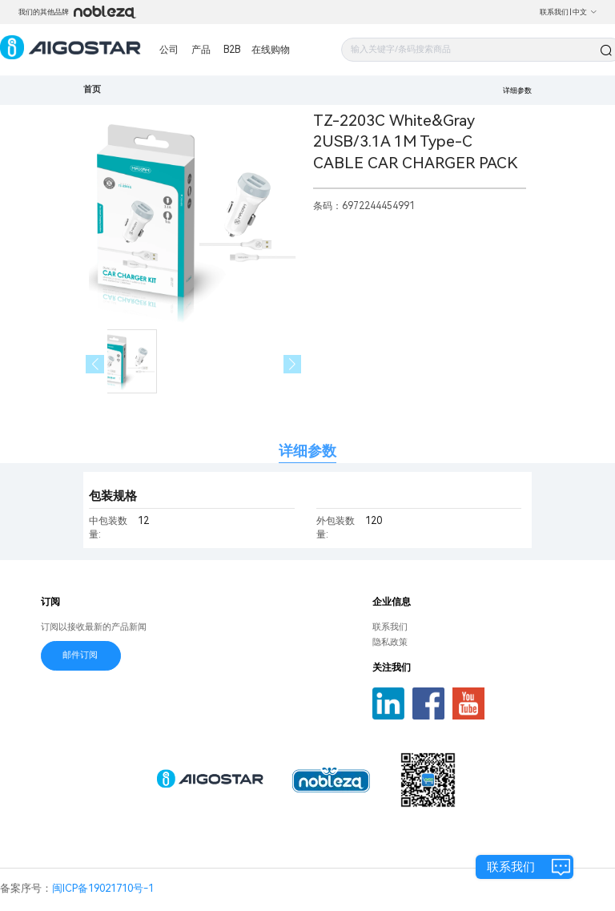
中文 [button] (585, 12)
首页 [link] (92, 89)
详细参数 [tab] (307, 450)
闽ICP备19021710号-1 (103, 888)
